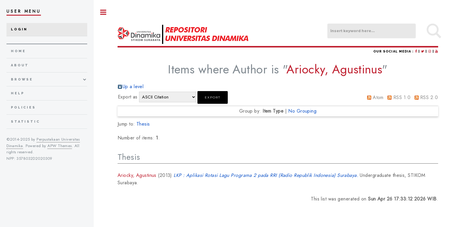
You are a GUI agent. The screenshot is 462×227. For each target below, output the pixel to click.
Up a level (133, 86)
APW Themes (59, 146)
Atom (378, 97)
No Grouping (302, 111)
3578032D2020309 (34, 158)
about (20, 65)
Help (17, 93)
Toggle (103, 12)
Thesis (143, 124)
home (18, 51)
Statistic (25, 122)
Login (19, 29)
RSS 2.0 (429, 97)
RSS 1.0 (401, 97)
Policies (23, 107)
